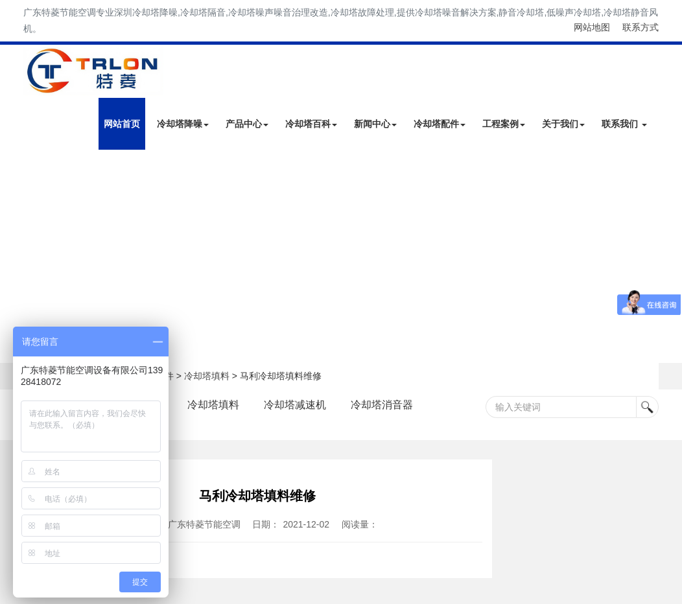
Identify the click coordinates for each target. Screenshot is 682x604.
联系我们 (624, 124)
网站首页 (122, 124)
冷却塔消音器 (382, 404)
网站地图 (592, 27)
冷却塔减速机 (295, 404)
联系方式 (640, 27)
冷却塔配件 (439, 124)
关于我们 (563, 124)
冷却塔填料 (206, 376)
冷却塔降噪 (183, 124)
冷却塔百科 (311, 124)
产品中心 (247, 124)
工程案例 (503, 124)
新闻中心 (375, 124)
